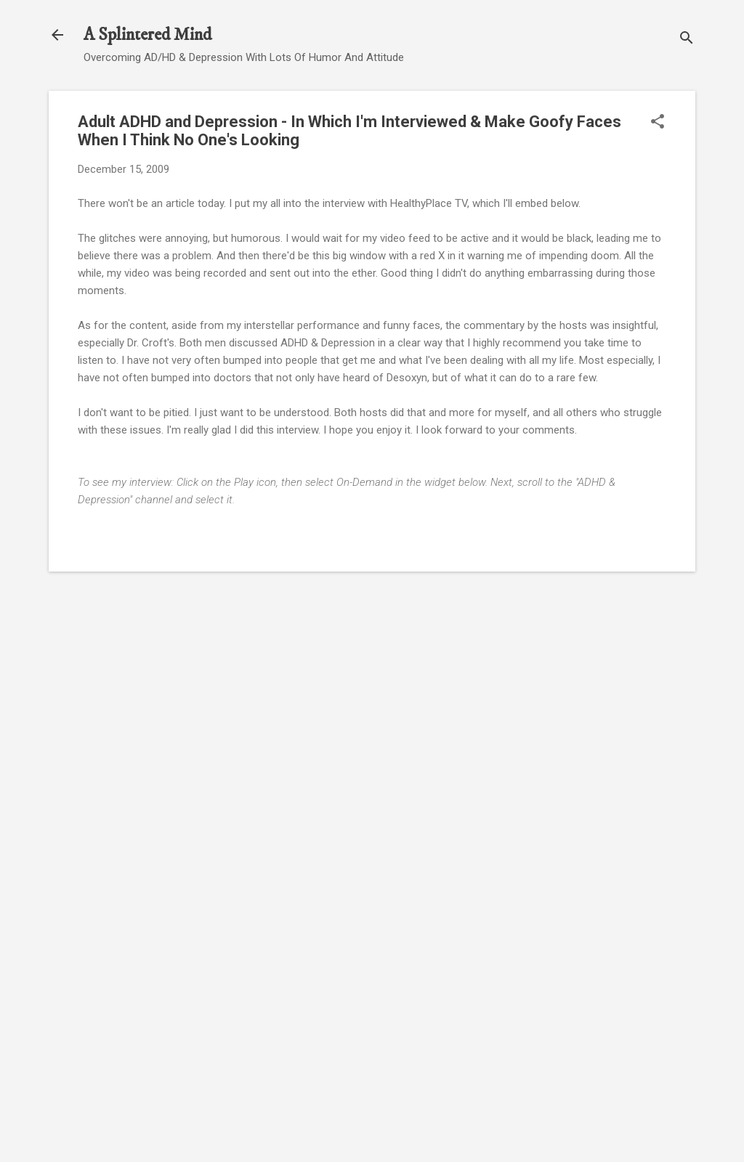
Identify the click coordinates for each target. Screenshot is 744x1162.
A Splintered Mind (147, 35)
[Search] (686, 39)
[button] (657, 123)
